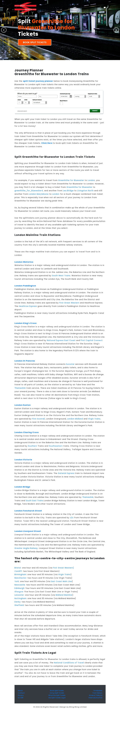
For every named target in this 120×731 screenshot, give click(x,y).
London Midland (75, 419)
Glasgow (19, 591)
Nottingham (20, 598)
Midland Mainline (64, 595)
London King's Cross (26, 323)
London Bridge (22, 487)
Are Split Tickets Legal (56, 698)
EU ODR (20, 698)
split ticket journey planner (38, 81)
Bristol (18, 568)
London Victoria (23, 459)
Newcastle (20, 585)
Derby (18, 602)
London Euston (23, 405)
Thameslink (20, 388)
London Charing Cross (27, 432)
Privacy (21, 695)
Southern (32, 446)
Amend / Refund (95, 695)
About (20, 690)
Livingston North (85, 190)
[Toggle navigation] (104, 7)
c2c (72, 517)
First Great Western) (63, 568)
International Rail (95, 698)
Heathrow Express (28, 306)
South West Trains (61, 275)
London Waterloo (24, 262)
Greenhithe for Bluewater (71, 180)
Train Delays (97, 693)
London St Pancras (25, 361)
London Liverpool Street (28, 531)
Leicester (19, 595)
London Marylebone (39, 194)
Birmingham (20, 574)
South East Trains (34, 500)
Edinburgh (19, 588)
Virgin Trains (94, 419)
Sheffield (19, 605)
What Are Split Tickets (56, 695)
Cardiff (18, 571)
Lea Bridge (68, 190)
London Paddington (25, 286)
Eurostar (70, 364)
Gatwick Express (66, 473)
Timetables (97, 690)
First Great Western (69, 303)
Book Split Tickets (34, 42)
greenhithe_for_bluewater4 (29, 190)
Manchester (20, 578)
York (17, 581)
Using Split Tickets (57, 693)
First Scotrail (38, 419)
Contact (21, 693)
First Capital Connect (92, 340)
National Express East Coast (61, 340)
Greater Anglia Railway (26, 548)
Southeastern (56, 446)
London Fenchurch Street (28, 511)
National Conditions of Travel (69, 662)
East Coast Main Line (61, 581)
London (91, 180)
